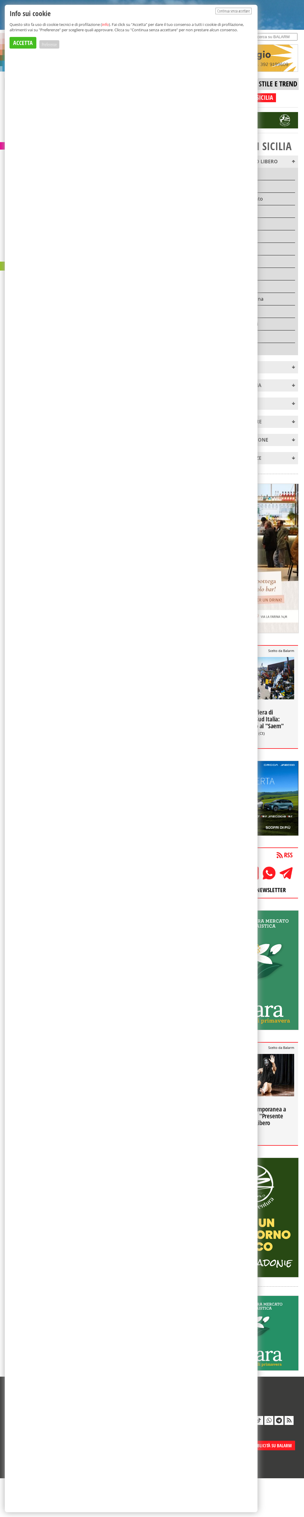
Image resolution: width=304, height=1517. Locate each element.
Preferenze (49, 44)
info (105, 24)
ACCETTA (23, 43)
